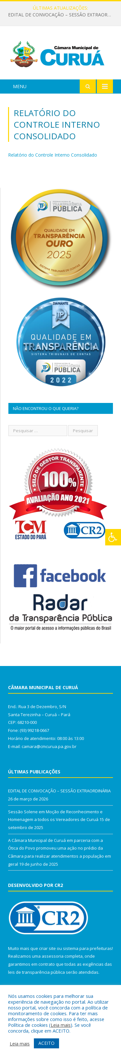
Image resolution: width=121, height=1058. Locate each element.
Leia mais (61, 1025)
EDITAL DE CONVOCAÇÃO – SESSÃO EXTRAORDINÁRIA (62, 15)
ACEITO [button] (46, 1043)
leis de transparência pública (36, 972)
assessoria (53, 956)
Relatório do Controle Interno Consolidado (52, 155)
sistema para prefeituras (87, 948)
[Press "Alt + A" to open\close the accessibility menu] (113, 537)
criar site (47, 948)
